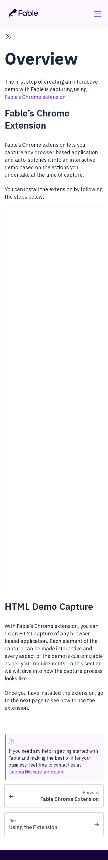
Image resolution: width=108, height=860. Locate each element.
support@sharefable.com (36, 772)
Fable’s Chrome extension (35, 97)
